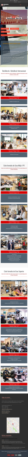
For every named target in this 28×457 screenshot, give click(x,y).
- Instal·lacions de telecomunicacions (14, 259)
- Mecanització (14, 254)
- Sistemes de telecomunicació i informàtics (14, 331)
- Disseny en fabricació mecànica (14, 386)
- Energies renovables (14, 359)
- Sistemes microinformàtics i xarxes (14, 197)
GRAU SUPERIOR (5, 31)
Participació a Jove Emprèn (7, 444)
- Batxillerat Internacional (14, 154)
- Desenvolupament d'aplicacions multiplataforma (14, 329)
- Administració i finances (14, 301)
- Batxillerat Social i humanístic (14, 127)
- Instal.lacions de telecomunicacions (14, 198)
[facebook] (10, 0)
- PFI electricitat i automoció (14, 260)
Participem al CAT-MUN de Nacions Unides (9, 438)
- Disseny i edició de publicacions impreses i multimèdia (14, 303)
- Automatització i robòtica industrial (14, 357)
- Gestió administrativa (14, 227)
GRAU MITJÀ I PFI (14, 29)
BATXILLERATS (5, 29)
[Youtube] (14, 0)
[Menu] (20, 5)
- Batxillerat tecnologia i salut (14, 101)
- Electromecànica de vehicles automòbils (14, 255)
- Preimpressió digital (14, 226)
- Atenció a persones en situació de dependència (14, 228)
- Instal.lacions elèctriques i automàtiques (14, 256)
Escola (3, 445)
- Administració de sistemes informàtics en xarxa (14, 330)
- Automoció (14, 389)
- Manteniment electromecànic (14, 258)
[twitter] (11, 0)
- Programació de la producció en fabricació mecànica (14, 388)
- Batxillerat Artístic (14, 128)
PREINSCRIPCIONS (14, 35)
